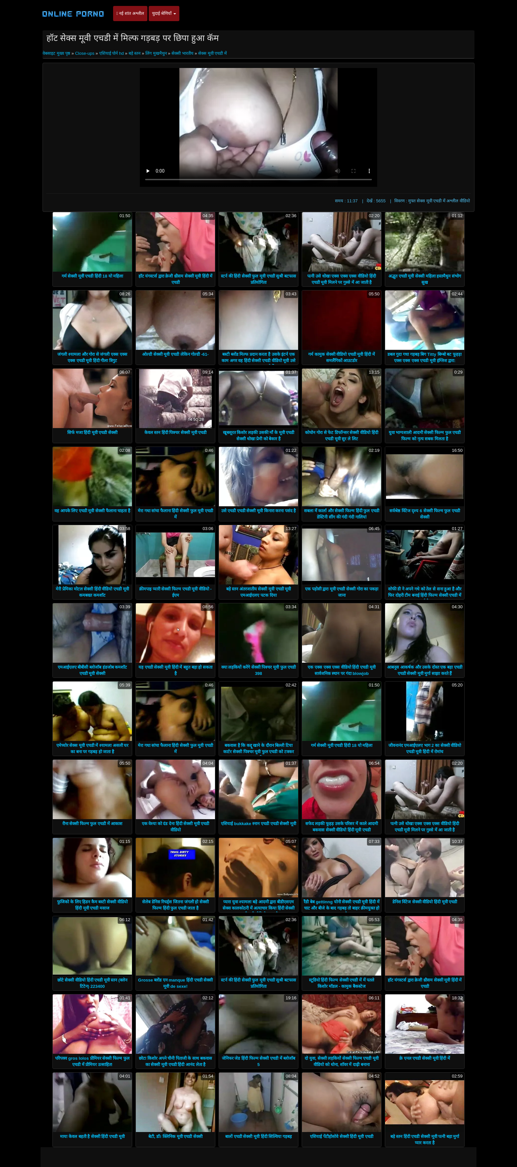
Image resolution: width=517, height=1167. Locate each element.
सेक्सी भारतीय (182, 53)
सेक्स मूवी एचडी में (212, 53)
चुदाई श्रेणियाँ (164, 13)
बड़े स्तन (135, 53)
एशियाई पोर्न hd (111, 53)
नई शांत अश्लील (130, 13)
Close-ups (85, 53)
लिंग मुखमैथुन (156, 53)
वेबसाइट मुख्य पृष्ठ (57, 53)
